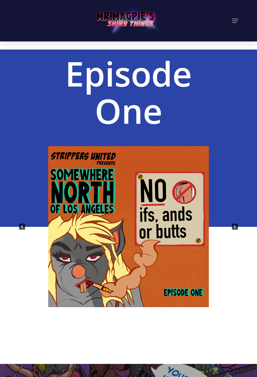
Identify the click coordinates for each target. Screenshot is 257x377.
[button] (22, 227)
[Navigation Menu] (235, 21)
